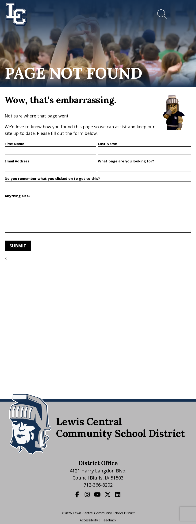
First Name (14, 143)
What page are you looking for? (126, 161)
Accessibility (89, 520)
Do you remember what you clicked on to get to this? (52, 178)
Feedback (109, 520)
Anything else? (18, 195)
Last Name (107, 143)
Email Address (17, 161)
